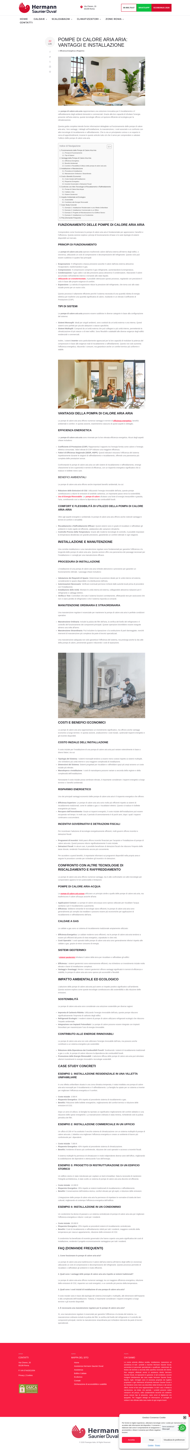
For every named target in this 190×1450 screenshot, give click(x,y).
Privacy (157, 1445)
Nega (151, 1440)
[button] (184, 1417)
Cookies (151, 1445)
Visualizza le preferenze (174, 1440)
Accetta (131, 1440)
